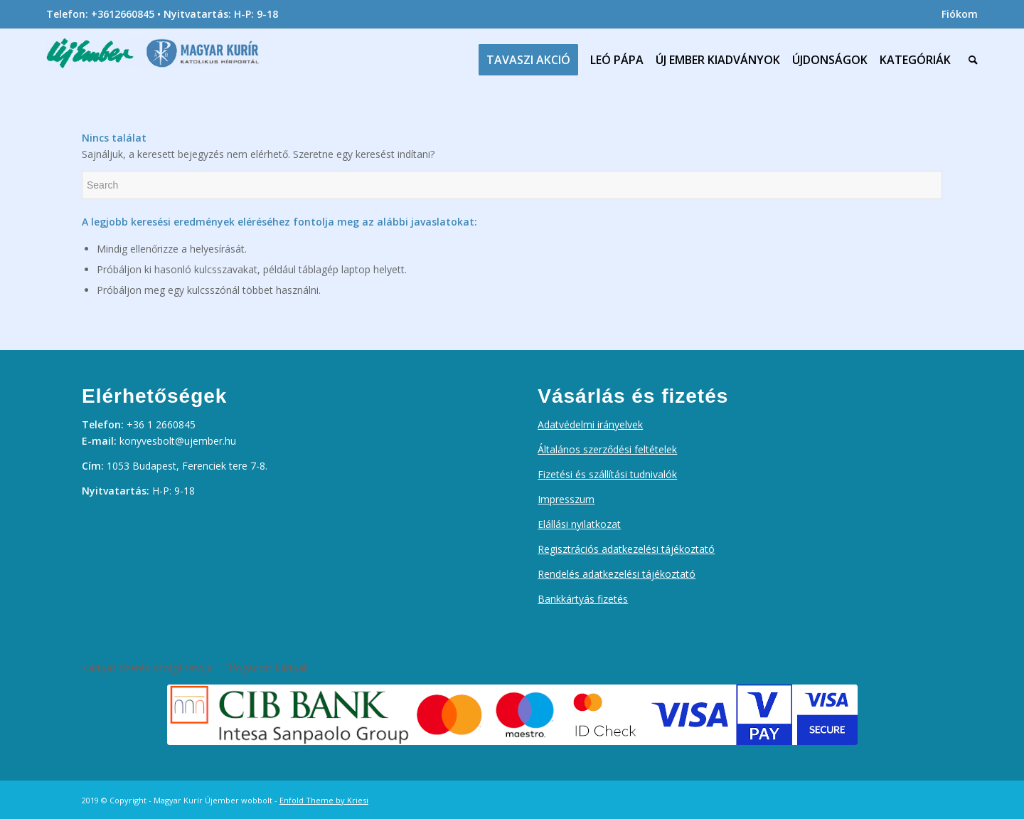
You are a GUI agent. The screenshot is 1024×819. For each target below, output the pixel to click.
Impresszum (566, 499)
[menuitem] (956, 14)
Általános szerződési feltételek (607, 449)
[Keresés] (970, 59)
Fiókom (960, 14)
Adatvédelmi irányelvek (590, 424)
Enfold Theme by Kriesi (323, 800)
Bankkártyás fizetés (583, 599)
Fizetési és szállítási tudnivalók (607, 474)
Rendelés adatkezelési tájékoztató (616, 574)
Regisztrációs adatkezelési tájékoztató (626, 549)
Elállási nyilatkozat (579, 524)
